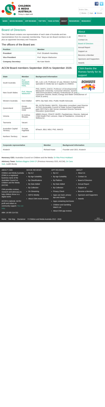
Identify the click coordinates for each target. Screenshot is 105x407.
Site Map (11, 219)
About (79, 170)
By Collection (33, 188)
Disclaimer (21, 219)
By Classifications (35, 180)
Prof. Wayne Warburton (27, 92)
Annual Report (84, 47)
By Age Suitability (35, 177)
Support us (82, 51)
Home (4, 219)
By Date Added (34, 184)
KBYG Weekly (33, 195)
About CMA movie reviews (38, 199)
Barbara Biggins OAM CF (26, 161)
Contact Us (82, 40)
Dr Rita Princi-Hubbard (63, 157)
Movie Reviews (34, 170)
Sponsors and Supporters (88, 59)
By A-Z (31, 173)
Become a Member (86, 55)
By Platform (57, 180)
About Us (82, 36)
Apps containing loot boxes (63, 201)
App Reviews (57, 170)
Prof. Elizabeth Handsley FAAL (26, 83)
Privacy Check (58, 191)
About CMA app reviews (62, 211)
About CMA (7, 170)
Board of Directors (85, 43)
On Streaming (33, 191)
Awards (81, 63)
